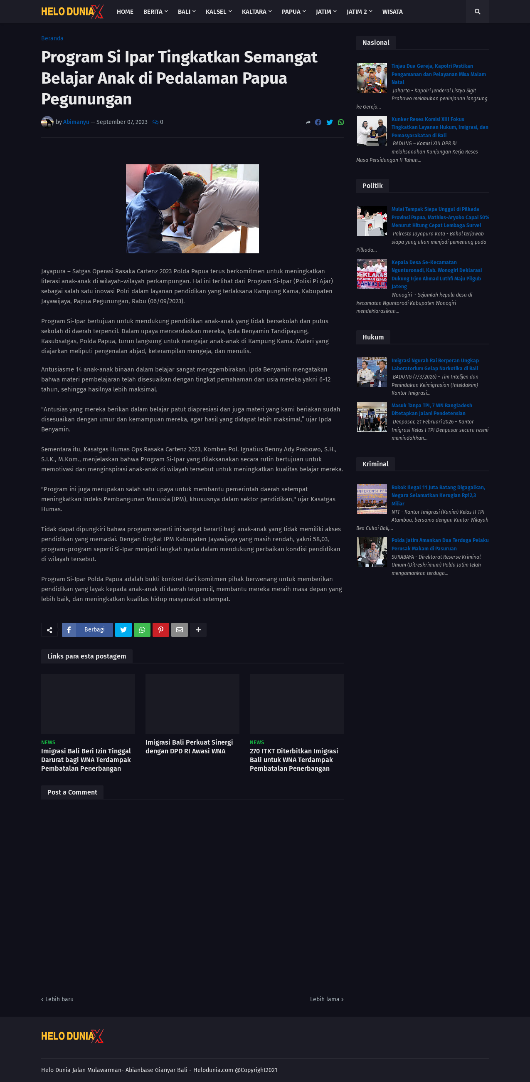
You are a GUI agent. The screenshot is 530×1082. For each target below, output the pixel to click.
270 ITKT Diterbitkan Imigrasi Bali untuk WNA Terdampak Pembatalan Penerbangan (294, 760)
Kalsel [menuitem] (216, 11)
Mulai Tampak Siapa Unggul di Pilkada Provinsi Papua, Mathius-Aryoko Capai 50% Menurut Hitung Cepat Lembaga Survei (440, 217)
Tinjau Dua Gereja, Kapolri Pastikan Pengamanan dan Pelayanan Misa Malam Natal (439, 74)
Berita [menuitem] (153, 11)
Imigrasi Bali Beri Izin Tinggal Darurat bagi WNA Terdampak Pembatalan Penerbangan (86, 760)
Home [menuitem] (125, 11)
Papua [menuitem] (291, 11)
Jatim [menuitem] (323, 11)
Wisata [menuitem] (392, 11)
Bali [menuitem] (184, 11)
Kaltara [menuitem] (254, 11)
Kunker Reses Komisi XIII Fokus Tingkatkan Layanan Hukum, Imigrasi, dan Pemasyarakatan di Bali (440, 127)
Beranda (52, 39)
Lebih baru (59, 999)
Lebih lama (325, 999)
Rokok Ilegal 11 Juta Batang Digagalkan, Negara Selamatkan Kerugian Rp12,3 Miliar (438, 496)
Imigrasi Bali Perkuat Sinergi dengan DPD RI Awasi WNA (189, 746)
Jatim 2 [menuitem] (357, 11)
